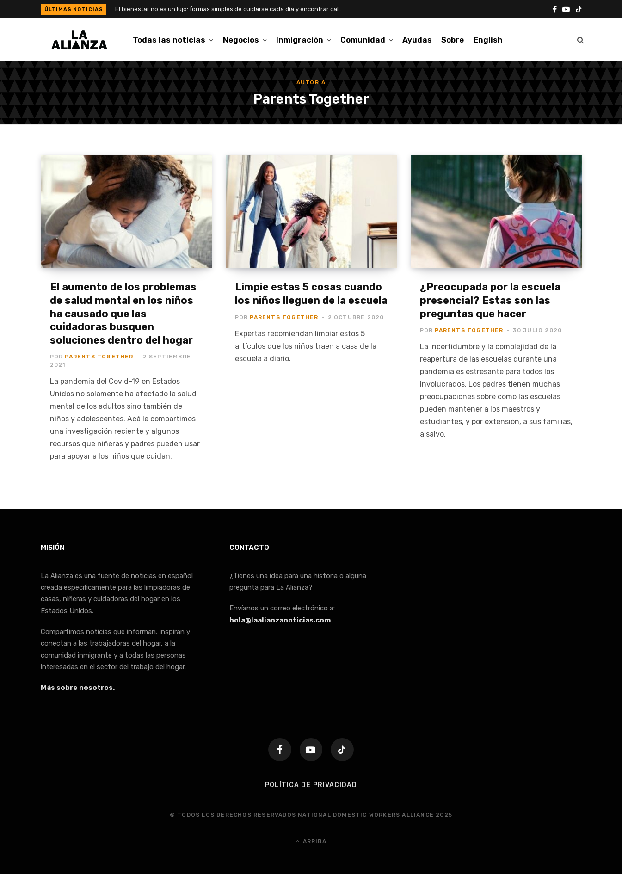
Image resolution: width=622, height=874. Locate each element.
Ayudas (417, 39)
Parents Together (99, 356)
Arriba (311, 840)
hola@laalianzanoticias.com (280, 620)
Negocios (241, 39)
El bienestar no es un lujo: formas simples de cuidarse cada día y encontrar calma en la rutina (233, 9)
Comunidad (362, 39)
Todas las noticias (169, 39)
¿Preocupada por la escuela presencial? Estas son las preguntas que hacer (490, 300)
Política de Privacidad (311, 784)
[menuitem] (488, 40)
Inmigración (299, 39)
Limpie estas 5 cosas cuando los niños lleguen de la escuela (311, 294)
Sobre (452, 39)
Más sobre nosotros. (78, 687)
